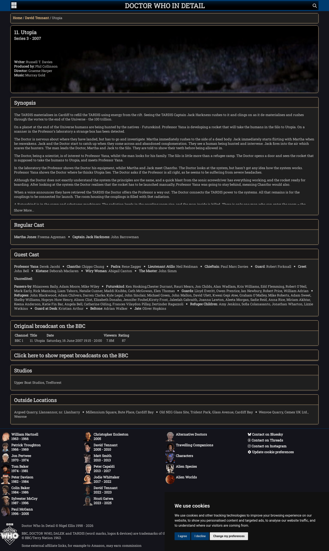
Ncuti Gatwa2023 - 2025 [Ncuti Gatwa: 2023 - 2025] (98, 500)
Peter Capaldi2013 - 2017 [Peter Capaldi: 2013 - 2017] (99, 468)
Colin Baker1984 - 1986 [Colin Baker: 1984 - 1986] (15, 490)
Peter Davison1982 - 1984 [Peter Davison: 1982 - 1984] (17, 479)
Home (17, 18)
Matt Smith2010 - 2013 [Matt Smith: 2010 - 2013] (97, 458)
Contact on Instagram (267, 446)
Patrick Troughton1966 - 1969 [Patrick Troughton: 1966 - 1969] (21, 447)
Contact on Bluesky (265, 434)
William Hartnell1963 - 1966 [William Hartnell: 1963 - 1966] (19, 436)
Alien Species (181, 468)
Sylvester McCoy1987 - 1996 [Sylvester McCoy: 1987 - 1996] (19, 500)
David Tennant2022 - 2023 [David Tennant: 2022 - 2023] (100, 490)
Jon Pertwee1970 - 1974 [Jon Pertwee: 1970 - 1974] (16, 458)
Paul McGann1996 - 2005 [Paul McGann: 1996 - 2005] (17, 511)
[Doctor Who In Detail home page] (165, 5)
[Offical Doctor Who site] (10, 544)
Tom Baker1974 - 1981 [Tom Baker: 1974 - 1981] (15, 468)
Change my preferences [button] (228, 536)
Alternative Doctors (186, 436)
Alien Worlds (181, 479)
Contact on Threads (265, 440)
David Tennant (37, 18)
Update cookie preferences (271, 452)
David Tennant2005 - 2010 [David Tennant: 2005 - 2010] (100, 447)
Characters (179, 458)
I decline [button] (200, 536)
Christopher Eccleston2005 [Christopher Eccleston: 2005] (105, 436)
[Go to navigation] (14, 5)
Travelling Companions (189, 447)
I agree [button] (182, 536)
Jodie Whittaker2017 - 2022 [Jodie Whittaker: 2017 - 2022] (101, 479)
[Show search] (315, 5)
